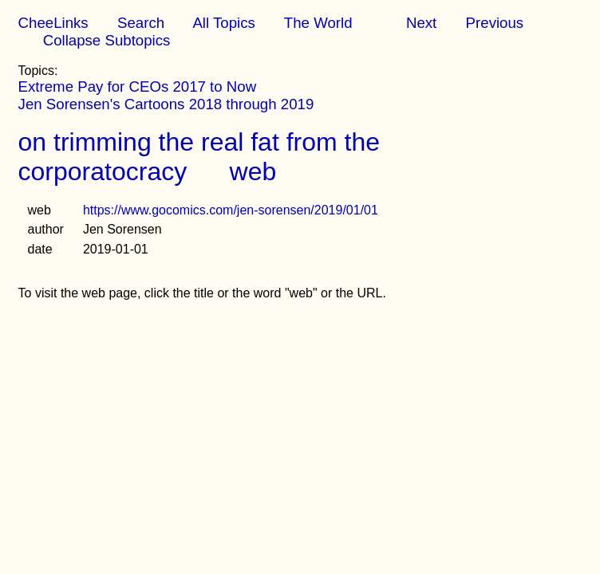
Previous (495, 22)
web (253, 171)
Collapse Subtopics (107, 40)
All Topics (223, 22)
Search (140, 22)
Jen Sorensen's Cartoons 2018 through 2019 (166, 104)
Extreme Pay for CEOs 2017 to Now (137, 86)
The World (318, 22)
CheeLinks (53, 22)
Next (421, 22)
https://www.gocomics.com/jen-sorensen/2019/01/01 (230, 210)
